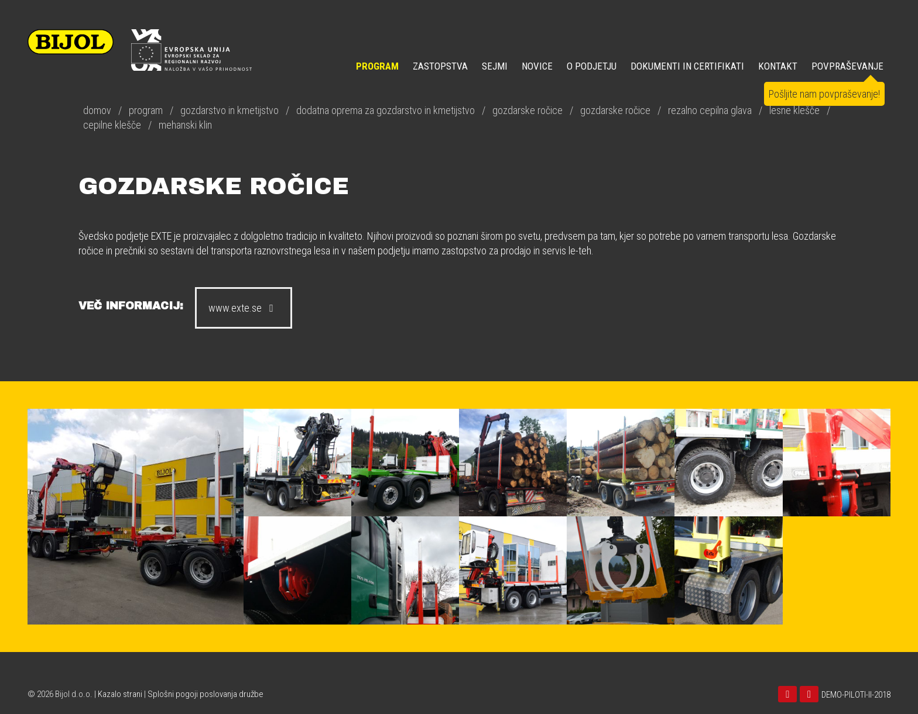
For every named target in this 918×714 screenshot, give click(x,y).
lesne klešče (794, 110)
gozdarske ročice (527, 110)
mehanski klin (185, 125)
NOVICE (537, 66)
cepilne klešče (112, 125)
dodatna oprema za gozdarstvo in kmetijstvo (385, 110)
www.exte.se (243, 308)
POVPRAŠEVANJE (847, 66)
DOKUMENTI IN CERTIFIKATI (687, 66)
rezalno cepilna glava (710, 110)
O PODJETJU (591, 66)
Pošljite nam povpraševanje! (824, 94)
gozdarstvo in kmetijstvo (229, 110)
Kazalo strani (120, 694)
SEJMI (495, 66)
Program (377, 66)
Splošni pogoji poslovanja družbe (205, 694)
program (146, 110)
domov (97, 110)
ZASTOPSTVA (440, 66)
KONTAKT (777, 66)
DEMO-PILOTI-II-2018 (855, 694)
